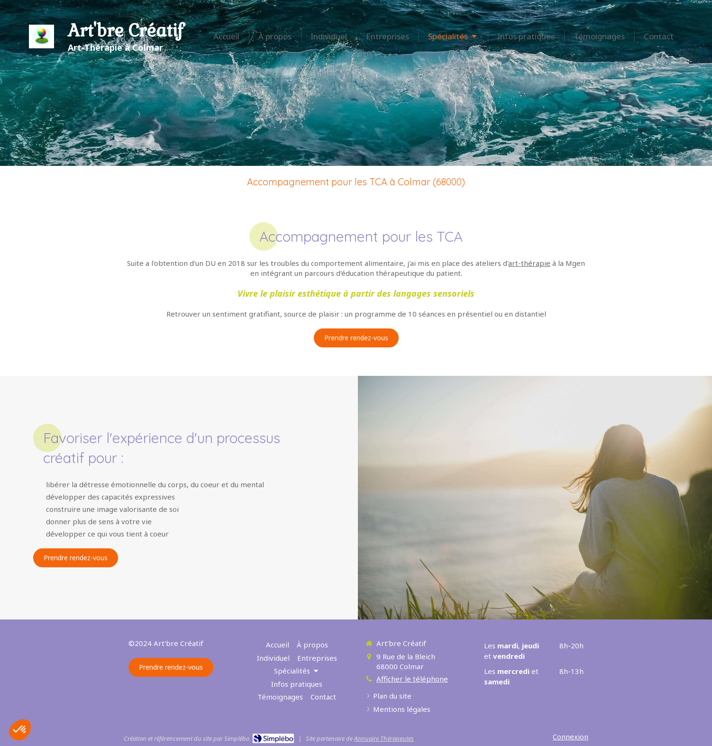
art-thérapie (529, 263)
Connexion (570, 736)
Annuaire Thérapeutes (384, 738)
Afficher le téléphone (412, 678)
